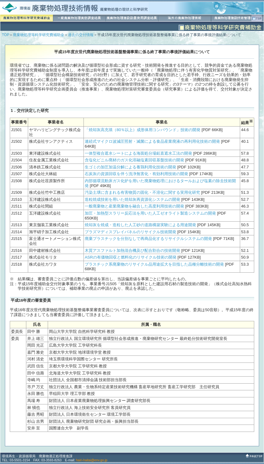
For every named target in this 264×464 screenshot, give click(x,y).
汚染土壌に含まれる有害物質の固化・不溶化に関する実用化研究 (142, 192)
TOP (5, 35)
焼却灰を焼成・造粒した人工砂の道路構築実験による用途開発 (140, 225)
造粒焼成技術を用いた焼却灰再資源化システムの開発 (132, 199)
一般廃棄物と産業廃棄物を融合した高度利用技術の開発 (134, 206)
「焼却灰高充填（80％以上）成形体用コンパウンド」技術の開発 (142, 129)
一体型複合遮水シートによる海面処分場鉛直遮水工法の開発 (138, 153)
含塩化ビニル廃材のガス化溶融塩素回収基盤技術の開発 (134, 160)
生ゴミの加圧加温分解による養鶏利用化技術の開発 (130, 167)
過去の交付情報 (81, 35)
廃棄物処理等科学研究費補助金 (38, 35)
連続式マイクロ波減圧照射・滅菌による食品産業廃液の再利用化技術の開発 (152, 141)
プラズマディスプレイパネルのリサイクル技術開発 (130, 232)
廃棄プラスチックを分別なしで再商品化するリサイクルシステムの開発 (148, 238)
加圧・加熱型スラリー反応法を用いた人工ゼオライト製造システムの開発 (150, 213)
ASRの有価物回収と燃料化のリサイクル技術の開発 (131, 257)
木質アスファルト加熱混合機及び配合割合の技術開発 (132, 250)
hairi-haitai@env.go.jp (91, 460)
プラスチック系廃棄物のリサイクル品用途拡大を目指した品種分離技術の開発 (154, 264)
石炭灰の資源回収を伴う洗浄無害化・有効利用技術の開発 (136, 173)
